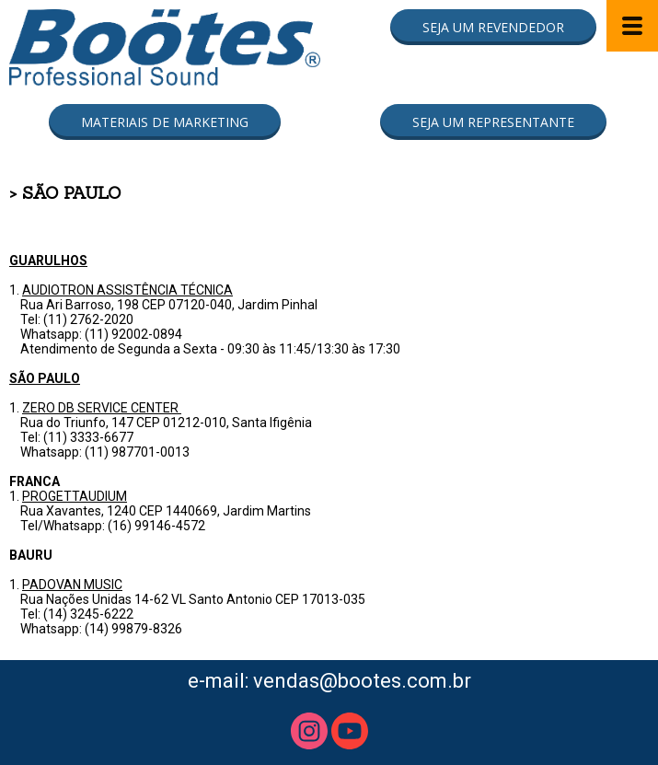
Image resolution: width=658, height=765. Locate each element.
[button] (493, 27)
